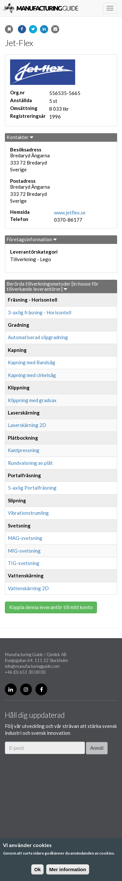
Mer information (67, 869)
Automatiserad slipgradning (38, 337)
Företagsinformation (32, 239)
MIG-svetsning (24, 551)
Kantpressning (23, 450)
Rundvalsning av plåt (30, 463)
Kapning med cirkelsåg (32, 375)
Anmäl (96, 748)
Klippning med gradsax (32, 400)
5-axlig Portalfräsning (32, 488)
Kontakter (20, 137)
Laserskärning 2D (27, 425)
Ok (37, 869)
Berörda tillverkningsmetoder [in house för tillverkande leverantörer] (53, 286)
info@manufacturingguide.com (32, 666)
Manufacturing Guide (40, 8)
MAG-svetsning (25, 538)
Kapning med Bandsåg (31, 362)
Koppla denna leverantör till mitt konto (51, 607)
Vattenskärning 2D (28, 588)
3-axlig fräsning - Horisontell (39, 312)
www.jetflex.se (70, 212)
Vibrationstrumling (28, 513)
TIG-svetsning (23, 563)
